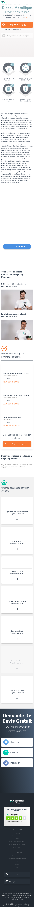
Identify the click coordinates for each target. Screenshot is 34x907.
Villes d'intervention (17, 855)
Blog (17, 867)
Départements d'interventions (17, 858)
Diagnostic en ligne (18, 443)
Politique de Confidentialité (23, 905)
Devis (17, 864)
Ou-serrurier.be (17, 847)
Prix (17, 861)
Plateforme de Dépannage (17, 844)
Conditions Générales (22, 903)
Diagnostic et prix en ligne (18, 35)
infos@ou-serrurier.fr (17, 881)
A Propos (17, 832)
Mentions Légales (8, 905)
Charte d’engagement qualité (17, 841)
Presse (17, 838)
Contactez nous (17, 835)
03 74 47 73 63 (18, 24)
